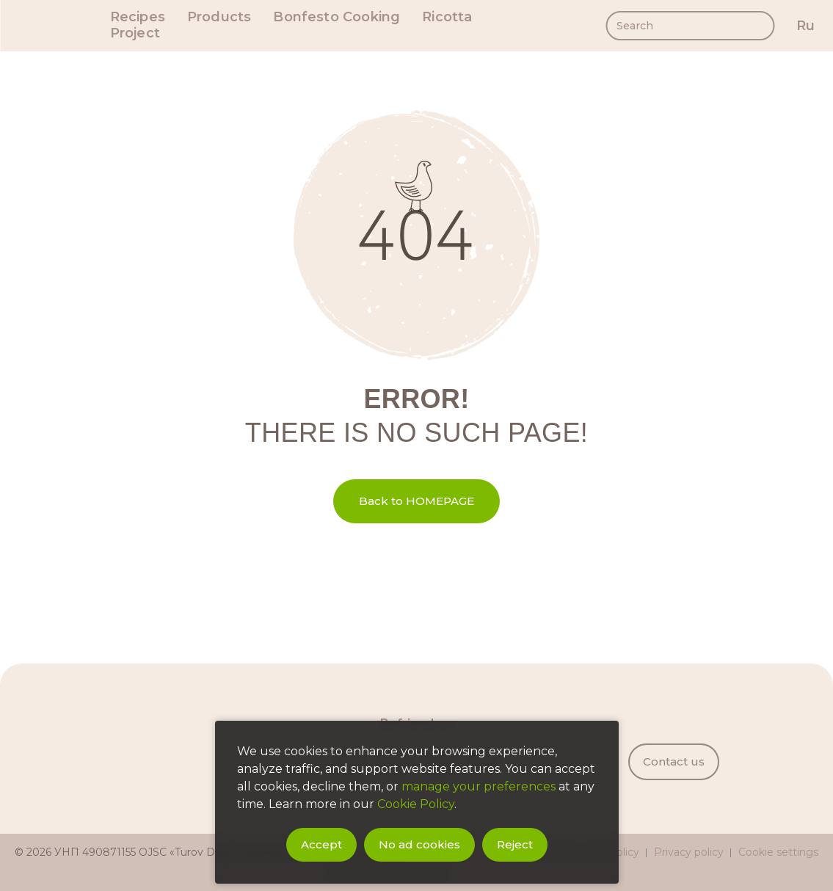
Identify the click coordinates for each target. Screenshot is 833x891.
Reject (515, 844)
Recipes (137, 17)
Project (135, 33)
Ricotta (447, 17)
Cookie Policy (415, 804)
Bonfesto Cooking (336, 17)
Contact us (674, 761)
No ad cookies (419, 844)
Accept (321, 844)
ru (805, 26)
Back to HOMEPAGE (416, 501)
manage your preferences (478, 786)
